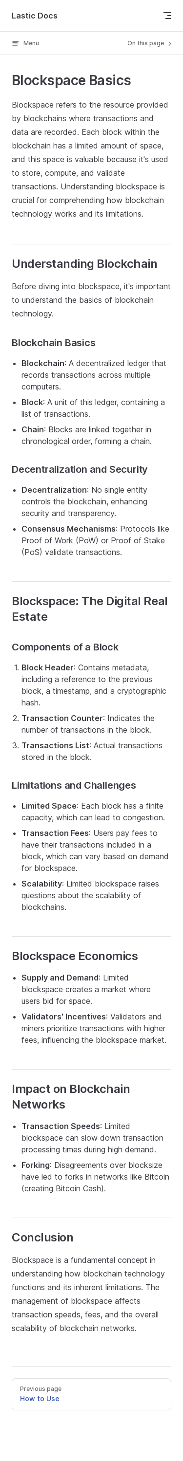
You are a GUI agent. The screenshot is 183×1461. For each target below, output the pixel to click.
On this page (150, 43)
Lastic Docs (35, 15)
